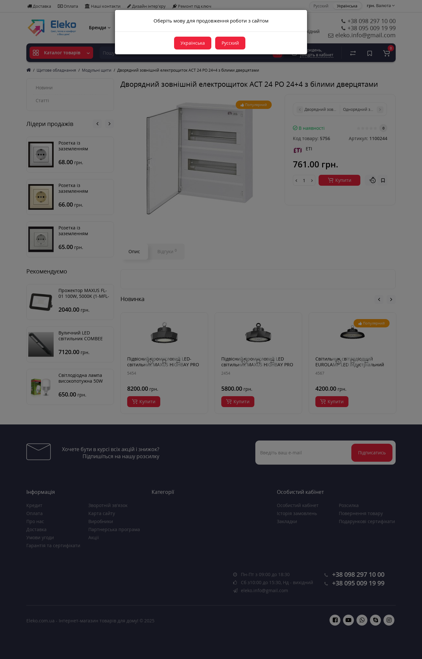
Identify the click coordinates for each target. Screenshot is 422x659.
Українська (192, 43)
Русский (230, 43)
